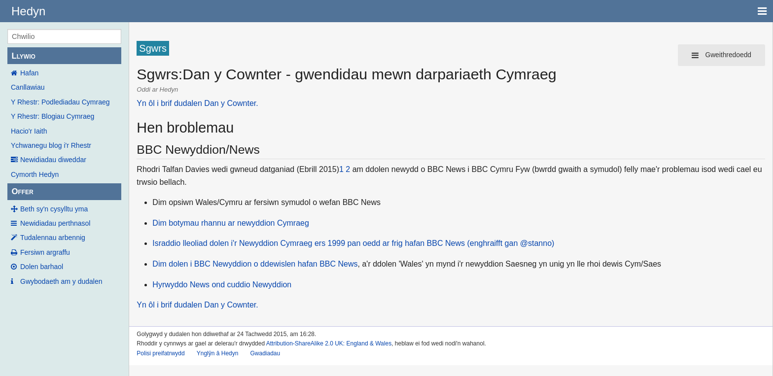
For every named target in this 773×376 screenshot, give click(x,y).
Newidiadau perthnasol (55, 223)
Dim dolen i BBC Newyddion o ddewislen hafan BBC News (254, 264)
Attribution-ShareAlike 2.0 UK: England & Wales (328, 343)
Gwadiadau (265, 353)
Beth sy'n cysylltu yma (54, 209)
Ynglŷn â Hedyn (218, 353)
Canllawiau (27, 87)
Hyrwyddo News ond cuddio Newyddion (221, 284)
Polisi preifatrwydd (160, 353)
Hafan (29, 73)
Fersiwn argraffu (45, 252)
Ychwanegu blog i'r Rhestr (51, 145)
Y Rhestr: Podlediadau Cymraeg (60, 102)
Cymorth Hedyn (35, 174)
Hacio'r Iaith (29, 131)
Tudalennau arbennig (52, 237)
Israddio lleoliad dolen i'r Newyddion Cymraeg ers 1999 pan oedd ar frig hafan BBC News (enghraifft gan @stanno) (353, 243)
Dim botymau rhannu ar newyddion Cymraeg (230, 223)
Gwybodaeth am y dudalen (61, 281)
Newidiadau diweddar (53, 160)
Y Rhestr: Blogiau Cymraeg (52, 116)
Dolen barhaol (41, 267)
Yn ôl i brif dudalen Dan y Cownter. (197, 103)
